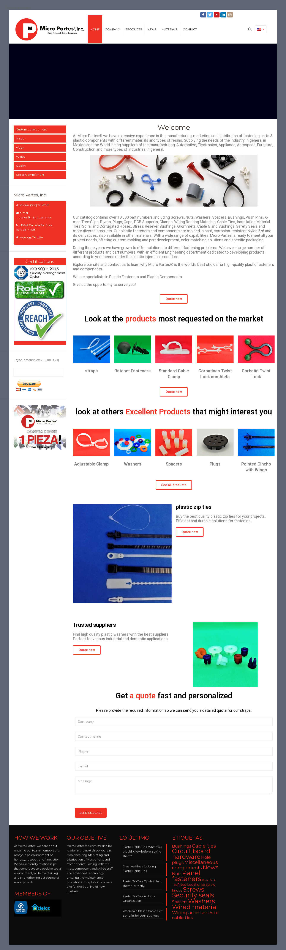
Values (20, 156)
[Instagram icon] (230, 14)
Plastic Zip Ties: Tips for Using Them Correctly (143, 883)
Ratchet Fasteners (132, 370)
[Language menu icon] (261, 29)
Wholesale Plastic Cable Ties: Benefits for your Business (143, 913)
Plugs (215, 464)
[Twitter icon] (210, 14)
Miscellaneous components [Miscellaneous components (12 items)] (195, 864)
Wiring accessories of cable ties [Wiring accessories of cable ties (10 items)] (195, 915)
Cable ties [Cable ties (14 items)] (204, 846)
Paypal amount (36, 360)
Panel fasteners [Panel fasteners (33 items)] (186, 876)
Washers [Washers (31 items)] (201, 901)
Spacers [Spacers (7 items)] (179, 901)
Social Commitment (30, 174)
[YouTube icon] (217, 14)
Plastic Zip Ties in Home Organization (139, 898)
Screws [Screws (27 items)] (193, 889)
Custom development (31, 129)
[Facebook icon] (203, 14)
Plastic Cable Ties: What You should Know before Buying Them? (142, 851)
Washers (132, 464)
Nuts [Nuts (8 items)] (177, 873)
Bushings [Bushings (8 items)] (181, 846)
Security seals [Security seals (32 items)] (193, 895)
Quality (21, 165)
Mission (21, 138)
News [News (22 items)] (210, 867)
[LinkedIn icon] (223, 14)
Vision (20, 147)
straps (91, 370)
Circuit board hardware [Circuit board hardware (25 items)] (191, 854)
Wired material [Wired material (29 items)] (195, 907)
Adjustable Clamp (91, 464)
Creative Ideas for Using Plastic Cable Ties (139, 869)
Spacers (174, 464)
